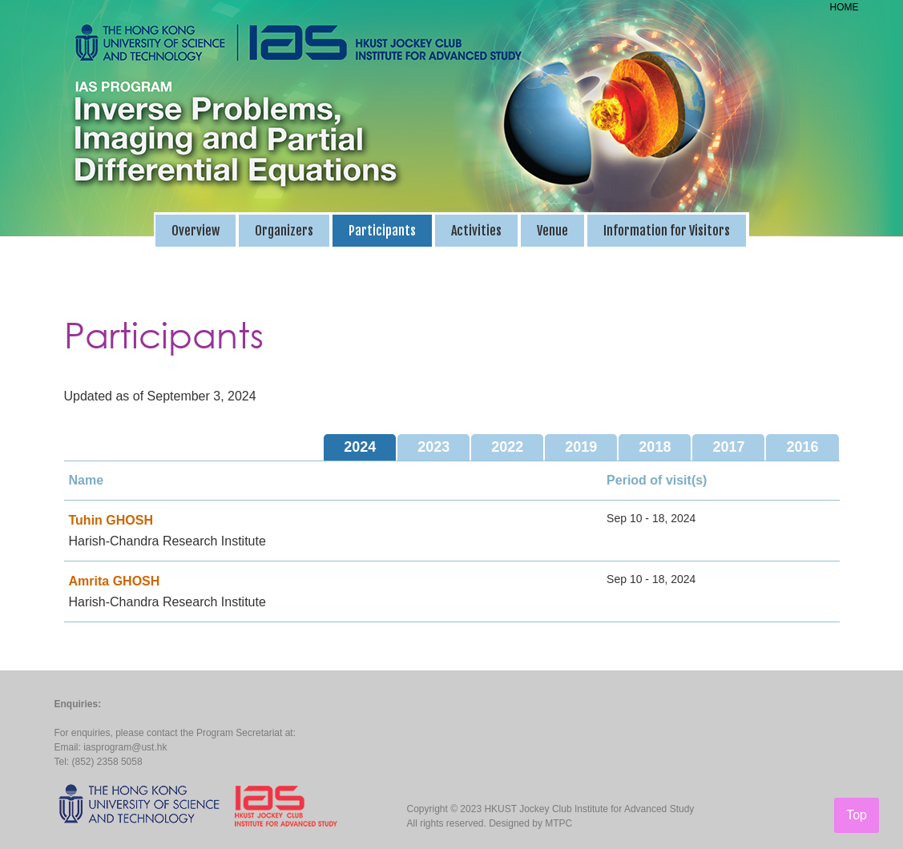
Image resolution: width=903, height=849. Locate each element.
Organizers (284, 231)
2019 (581, 447)
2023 (433, 447)
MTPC (558, 823)
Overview (195, 231)
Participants (382, 231)
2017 (728, 447)
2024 (360, 447)
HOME (844, 7)
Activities (476, 231)
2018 (655, 447)
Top (856, 815)
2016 (802, 447)
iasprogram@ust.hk (125, 747)
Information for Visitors (666, 231)
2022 (507, 447)
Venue (552, 231)
